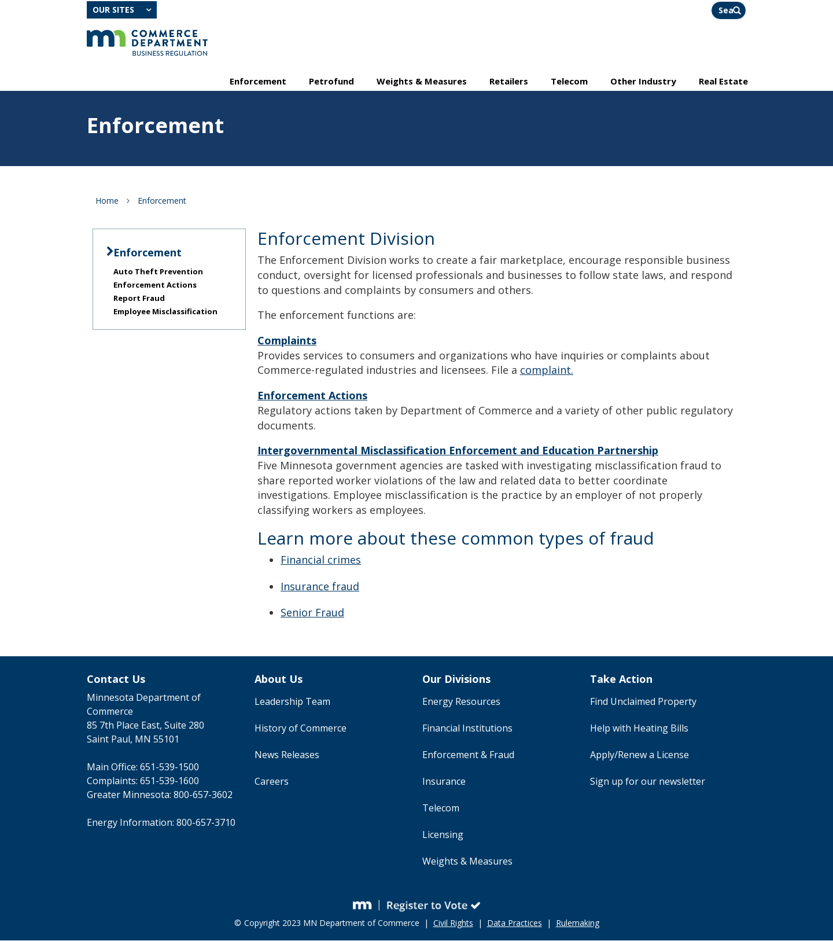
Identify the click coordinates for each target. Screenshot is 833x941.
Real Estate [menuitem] (723, 81)
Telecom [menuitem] (569, 81)
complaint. (546, 370)
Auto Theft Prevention (158, 272)
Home (107, 201)
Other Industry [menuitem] (643, 81)
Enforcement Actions (155, 285)
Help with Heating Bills (639, 728)
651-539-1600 (169, 781)
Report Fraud (139, 298)
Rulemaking (577, 923)
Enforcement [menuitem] (258, 81)
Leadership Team (292, 702)
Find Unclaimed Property (643, 702)
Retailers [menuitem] (508, 81)
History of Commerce (301, 728)
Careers (272, 781)
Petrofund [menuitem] (331, 81)
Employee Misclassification (165, 312)
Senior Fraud (312, 613)
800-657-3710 (205, 823)
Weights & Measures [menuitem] (422, 81)
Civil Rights (453, 923)
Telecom (440, 808)
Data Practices (514, 923)
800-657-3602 (203, 795)
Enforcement (162, 201)
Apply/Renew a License (639, 755)
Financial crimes (321, 560)
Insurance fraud (320, 587)
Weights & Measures (467, 861)
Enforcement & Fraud (468, 755)
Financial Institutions (467, 728)
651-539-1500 (169, 767)
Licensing (442, 835)
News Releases (287, 755)
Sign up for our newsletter (647, 781)
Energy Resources (461, 702)
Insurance (444, 781)
